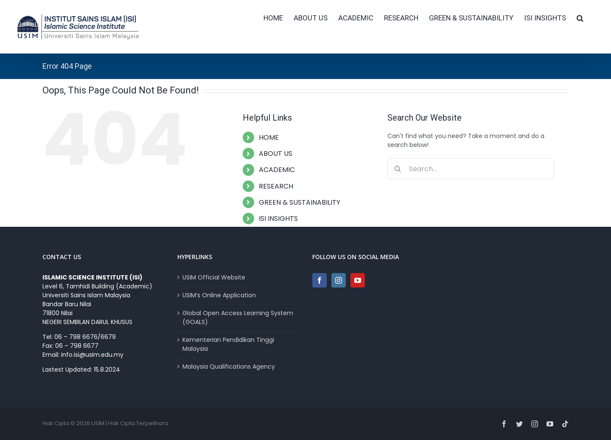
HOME (269, 137)
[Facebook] (319, 280)
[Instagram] (338, 280)
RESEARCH (276, 186)
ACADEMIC (277, 170)
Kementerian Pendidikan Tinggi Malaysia (228, 344)
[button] (580, 18)
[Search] (398, 168)
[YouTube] (357, 280)
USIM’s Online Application (219, 295)
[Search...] (470, 168)
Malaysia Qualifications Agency (228, 366)
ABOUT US (275, 153)
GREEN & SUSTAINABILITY (299, 202)
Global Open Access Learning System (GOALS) (237, 317)
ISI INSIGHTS (278, 218)
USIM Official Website (213, 277)
